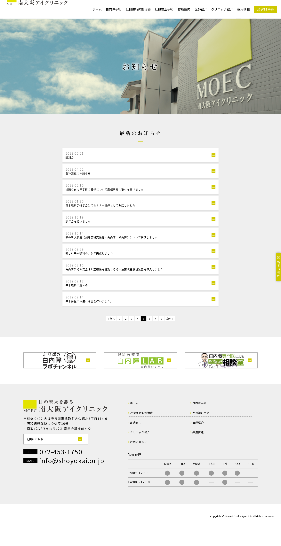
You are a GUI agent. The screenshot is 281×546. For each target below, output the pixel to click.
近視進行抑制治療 (138, 9)
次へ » (175, 337)
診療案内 (184, 9)
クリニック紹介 (222, 9)
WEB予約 (267, 9)
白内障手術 (113, 9)
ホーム (97, 9)
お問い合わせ (230, 450)
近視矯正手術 (164, 9)
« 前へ (105, 337)
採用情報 (243, 9)
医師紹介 (201, 9)
